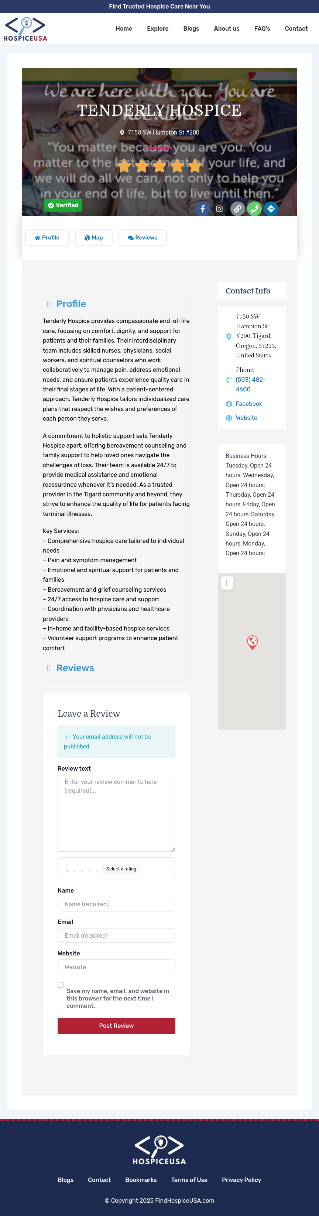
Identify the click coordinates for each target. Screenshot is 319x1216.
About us (227, 28)
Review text (74, 768)
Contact (296, 28)
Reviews (68, 667)
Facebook (249, 403)
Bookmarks (141, 1179)
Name (66, 890)
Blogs (191, 28)
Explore (157, 28)
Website (69, 953)
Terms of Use (190, 1179)
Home (124, 28)
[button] (63, 205)
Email (65, 921)
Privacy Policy (243, 1179)
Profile (64, 303)
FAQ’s (262, 28)
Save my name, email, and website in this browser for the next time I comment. (117, 998)
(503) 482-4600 (251, 384)
